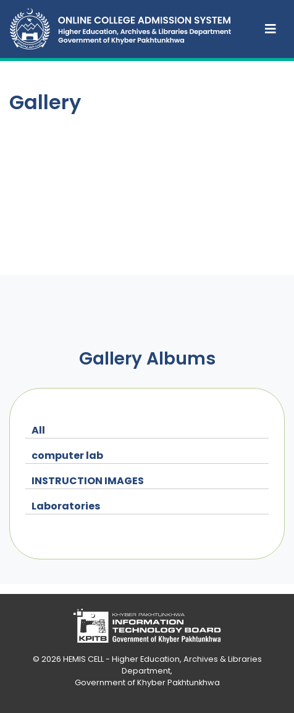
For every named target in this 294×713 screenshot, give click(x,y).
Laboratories (66, 506)
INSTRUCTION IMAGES (88, 481)
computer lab (67, 455)
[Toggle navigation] (270, 29)
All (38, 430)
